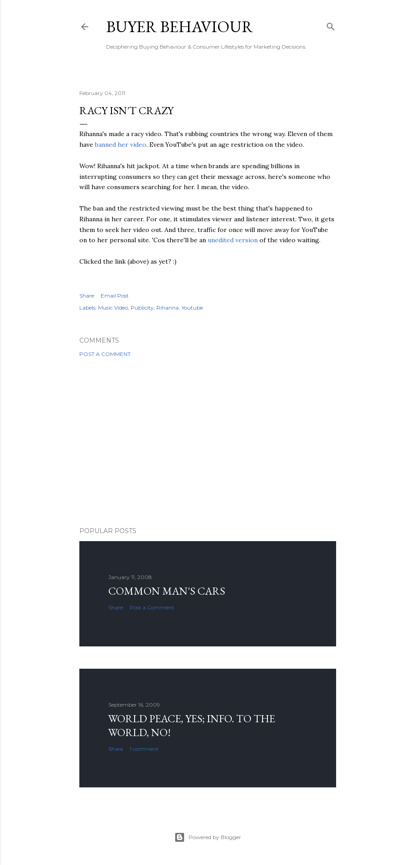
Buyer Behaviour (179, 26)
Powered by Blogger (207, 837)
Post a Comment (105, 354)
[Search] (330, 24)
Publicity (142, 307)
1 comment (144, 748)
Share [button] (86, 295)
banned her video (120, 145)
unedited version (233, 240)
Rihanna (167, 307)
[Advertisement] (207, 442)
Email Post (115, 295)
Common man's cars (166, 591)
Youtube (192, 307)
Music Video (113, 307)
